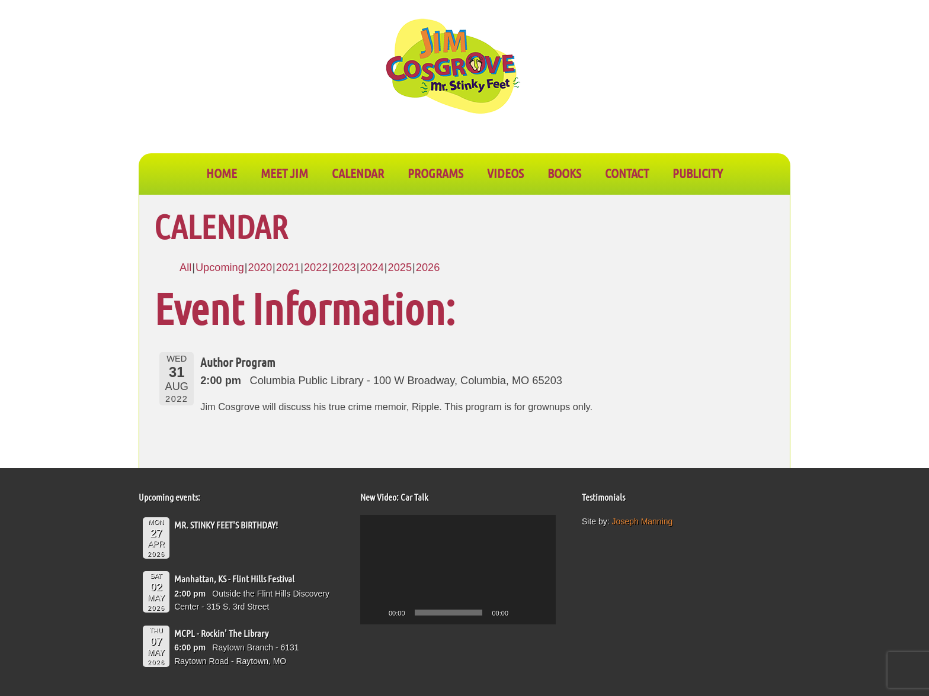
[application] (458, 570)
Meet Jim (284, 173)
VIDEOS (505, 173)
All (185, 267)
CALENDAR (358, 173)
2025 (400, 267)
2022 (316, 267)
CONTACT (627, 173)
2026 (428, 267)
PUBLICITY (697, 173)
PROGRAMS (435, 173)
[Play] (376, 612)
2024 (371, 267)
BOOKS (564, 173)
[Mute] (521, 612)
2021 (288, 267)
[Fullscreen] (540, 612)
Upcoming (220, 267)
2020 (260, 267)
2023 (343, 267)
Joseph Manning (642, 521)
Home (221, 173)
